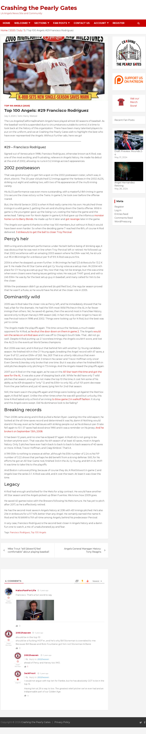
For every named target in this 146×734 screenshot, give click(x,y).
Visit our (134, 98)
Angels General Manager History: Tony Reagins (82, 550)
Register (118, 23)
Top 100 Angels (38, 532)
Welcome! (21, 23)
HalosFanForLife (26, 590)
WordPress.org (123, 221)
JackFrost (29, 673)
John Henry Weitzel (27, 116)
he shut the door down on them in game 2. (55, 331)
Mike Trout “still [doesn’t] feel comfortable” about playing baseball (28, 550)
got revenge (73, 219)
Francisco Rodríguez (20, 532)
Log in (118, 210)
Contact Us (82, 23)
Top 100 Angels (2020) (17, 105)
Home (6, 23)
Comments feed (124, 218)
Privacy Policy (62, 722)
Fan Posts (60, 23)
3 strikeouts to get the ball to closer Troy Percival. (44, 232)
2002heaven (23, 632)
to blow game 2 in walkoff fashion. (71, 399)
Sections (40, 23)
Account (100, 23)
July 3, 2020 (10, 116)
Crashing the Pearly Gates (39, 7)
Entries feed (121, 214)
